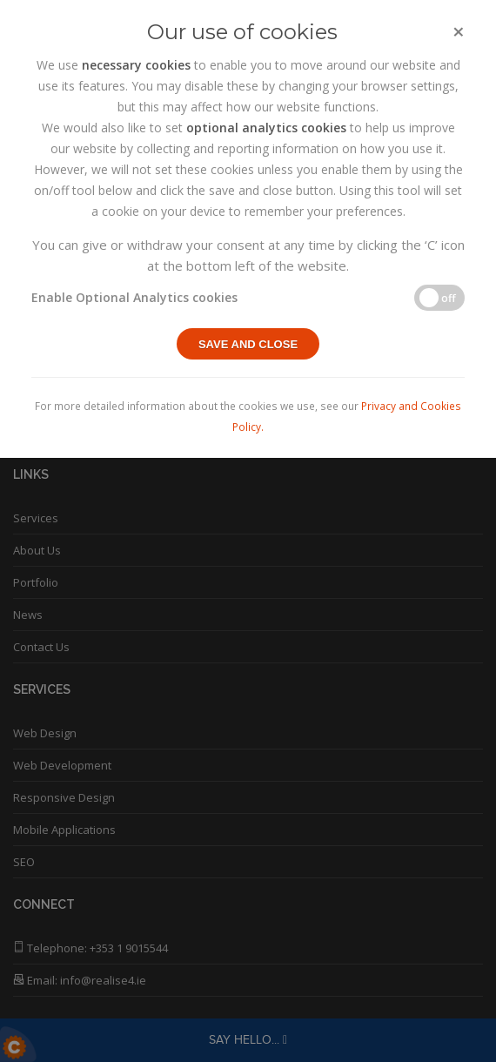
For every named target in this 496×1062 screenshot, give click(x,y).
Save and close (248, 344)
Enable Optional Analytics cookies (134, 297)
